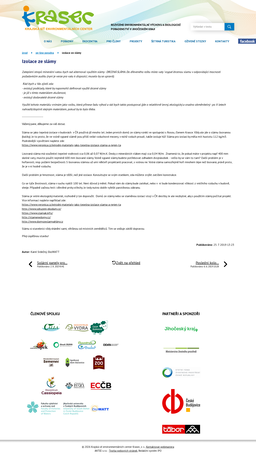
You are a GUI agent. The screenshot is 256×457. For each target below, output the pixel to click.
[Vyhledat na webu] (205, 26)
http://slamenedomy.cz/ (36, 217)
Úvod (34, 41)
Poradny (67, 41)
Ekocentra (89, 41)
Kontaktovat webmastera (160, 447)
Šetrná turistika (163, 41)
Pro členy (114, 41)
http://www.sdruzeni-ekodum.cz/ (41, 209)
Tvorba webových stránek (123, 450)
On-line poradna (45, 52)
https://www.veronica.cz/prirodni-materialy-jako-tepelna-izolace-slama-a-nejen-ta (71, 145)
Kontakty (222, 41)
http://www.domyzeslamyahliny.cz (42, 221)
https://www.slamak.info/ (37, 213)
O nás (48, 41)
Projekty (136, 41)
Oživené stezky (195, 41)
